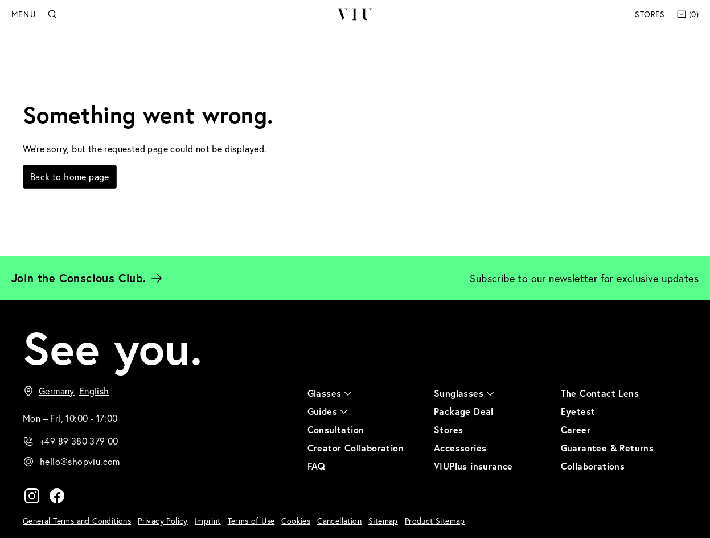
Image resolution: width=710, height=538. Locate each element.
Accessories (460, 448)
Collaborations (593, 466)
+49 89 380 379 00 (79, 441)
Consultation (335, 429)
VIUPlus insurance (473, 466)
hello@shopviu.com (80, 461)
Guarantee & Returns (607, 448)
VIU (354, 14)
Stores (649, 14)
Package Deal (464, 411)
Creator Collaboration (355, 448)
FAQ (316, 466)
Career (575, 429)
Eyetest (578, 411)
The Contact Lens (600, 393)
